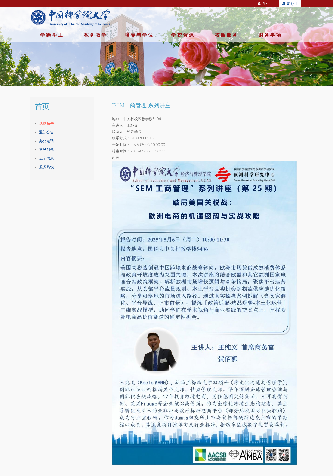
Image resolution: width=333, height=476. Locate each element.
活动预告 (46, 123)
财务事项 (270, 35)
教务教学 (95, 35)
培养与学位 (139, 35)
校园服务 (226, 35)
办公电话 (46, 140)
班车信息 (46, 158)
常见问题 (46, 149)
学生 (263, 3)
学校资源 (182, 35)
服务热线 (46, 166)
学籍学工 (52, 35)
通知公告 (46, 132)
